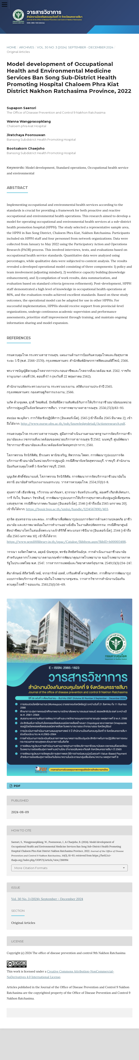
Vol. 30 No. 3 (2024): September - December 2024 (75, 47)
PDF (17, 786)
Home (11, 47)
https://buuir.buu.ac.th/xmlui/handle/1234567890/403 (67, 509)
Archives (26, 47)
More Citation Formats (30, 868)
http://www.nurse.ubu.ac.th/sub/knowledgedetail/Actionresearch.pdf (73, 424)
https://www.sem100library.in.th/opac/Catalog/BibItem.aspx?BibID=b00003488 (66, 542)
